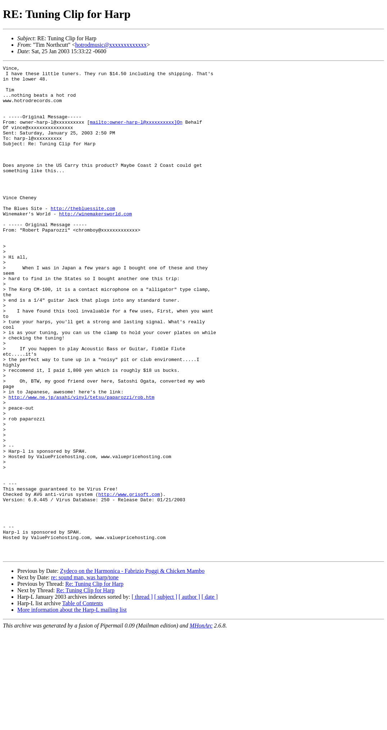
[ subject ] (165, 695)
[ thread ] (142, 695)
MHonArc (201, 724)
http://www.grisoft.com (129, 580)
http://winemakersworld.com (95, 244)
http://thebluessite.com (83, 237)
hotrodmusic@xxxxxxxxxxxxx (111, 45)
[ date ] (209, 695)
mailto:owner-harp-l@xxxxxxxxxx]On (136, 134)
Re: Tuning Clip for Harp (94, 682)
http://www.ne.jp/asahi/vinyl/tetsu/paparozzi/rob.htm (82, 464)
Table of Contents (82, 701)
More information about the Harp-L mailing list (72, 708)
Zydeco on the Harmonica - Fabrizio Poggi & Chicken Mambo (132, 669)
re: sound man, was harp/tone (85, 675)
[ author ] (189, 695)
